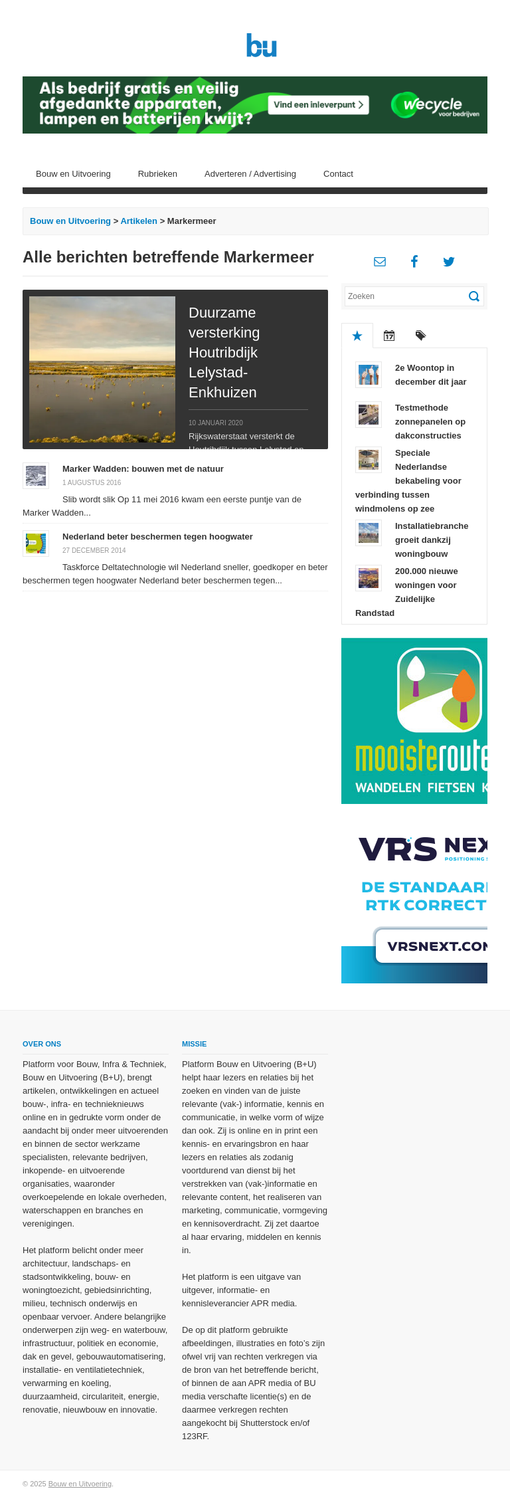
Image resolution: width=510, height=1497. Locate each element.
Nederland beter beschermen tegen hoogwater (157, 537)
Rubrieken (157, 174)
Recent (389, 335)
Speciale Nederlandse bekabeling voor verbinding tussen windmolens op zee (408, 481)
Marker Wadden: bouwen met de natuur (143, 469)
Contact (338, 174)
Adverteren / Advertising (250, 174)
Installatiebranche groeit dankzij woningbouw (432, 540)
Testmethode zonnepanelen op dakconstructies (430, 422)
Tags (421, 335)
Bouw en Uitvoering (73, 174)
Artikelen (138, 221)
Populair (357, 335)
